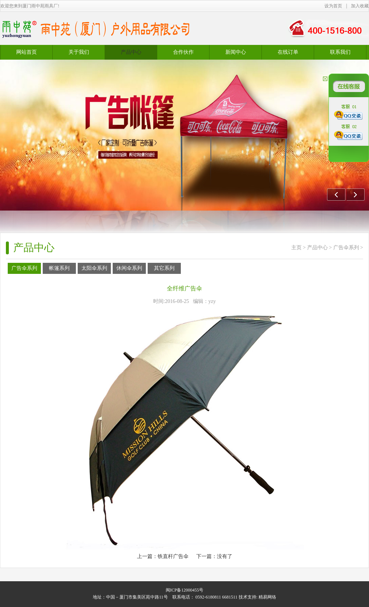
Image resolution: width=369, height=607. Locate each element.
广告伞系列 (346, 247)
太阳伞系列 (94, 268)
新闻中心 (235, 52)
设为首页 (333, 5)
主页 (296, 247)
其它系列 (164, 268)
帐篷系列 (59, 268)
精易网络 (267, 597)
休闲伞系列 (129, 268)
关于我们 (78, 52)
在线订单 (288, 52)
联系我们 (340, 52)
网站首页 (26, 52)
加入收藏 (360, 5)
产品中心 (317, 247)
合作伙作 (183, 52)
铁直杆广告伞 (173, 556)
